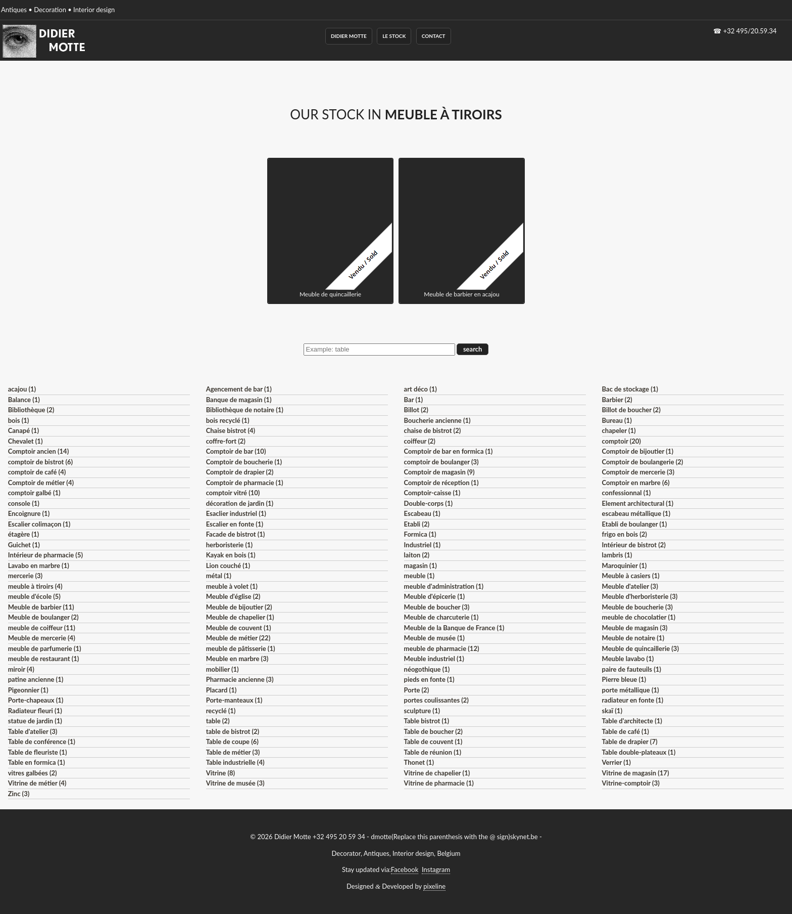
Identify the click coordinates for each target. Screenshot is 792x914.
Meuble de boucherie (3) (637, 607)
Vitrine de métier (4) (37, 783)
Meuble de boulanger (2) (43, 617)
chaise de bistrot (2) (432, 430)
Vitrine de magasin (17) (635, 773)
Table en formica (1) (36, 762)
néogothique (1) (427, 669)
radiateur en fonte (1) (633, 700)
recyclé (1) (221, 711)
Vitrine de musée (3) (235, 783)
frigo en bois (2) (624, 534)
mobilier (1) (222, 669)
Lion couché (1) (228, 565)
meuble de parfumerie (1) (44, 648)
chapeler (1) (619, 430)
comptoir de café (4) (37, 472)
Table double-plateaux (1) (639, 752)
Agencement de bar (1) (239, 389)
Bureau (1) (617, 420)
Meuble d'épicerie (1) (434, 596)
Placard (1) (221, 690)
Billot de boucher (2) (631, 410)
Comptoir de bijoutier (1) (637, 451)
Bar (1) (413, 400)
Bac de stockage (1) (630, 389)
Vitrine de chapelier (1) (437, 773)
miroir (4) (21, 669)
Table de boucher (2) (433, 731)
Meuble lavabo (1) (628, 659)
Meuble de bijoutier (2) (239, 607)
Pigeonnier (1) (28, 690)
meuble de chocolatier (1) (639, 617)
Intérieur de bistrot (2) (634, 545)
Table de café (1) (625, 731)
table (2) (218, 721)
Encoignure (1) (29, 513)
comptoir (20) (621, 441)
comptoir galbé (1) (34, 493)
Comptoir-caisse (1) (432, 493)
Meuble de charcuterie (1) (441, 617)
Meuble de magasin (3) (635, 628)
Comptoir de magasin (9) (439, 472)
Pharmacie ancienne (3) (240, 679)
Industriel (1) (422, 545)
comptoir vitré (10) (233, 493)
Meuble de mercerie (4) (41, 638)
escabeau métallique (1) (636, 513)
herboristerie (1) (229, 545)
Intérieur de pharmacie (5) (45, 555)
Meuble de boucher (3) (437, 607)
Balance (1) (24, 400)
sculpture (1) (422, 711)
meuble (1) (419, 576)
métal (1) (218, 576)
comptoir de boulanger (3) (441, 462)
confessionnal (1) (626, 493)
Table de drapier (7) (630, 741)
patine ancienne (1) (36, 679)
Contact (433, 36)
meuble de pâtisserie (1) (240, 648)
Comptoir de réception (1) (441, 482)
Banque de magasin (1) (239, 400)
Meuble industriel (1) (434, 659)
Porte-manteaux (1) (234, 700)
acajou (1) (22, 389)
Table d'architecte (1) (632, 721)
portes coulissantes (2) (436, 700)
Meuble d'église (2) (233, 596)
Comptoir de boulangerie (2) (642, 462)
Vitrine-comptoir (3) (631, 783)
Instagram (436, 869)
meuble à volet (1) (232, 586)
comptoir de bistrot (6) (40, 462)
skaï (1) (612, 711)
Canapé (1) (23, 430)
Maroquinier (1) (624, 565)
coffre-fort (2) (225, 441)
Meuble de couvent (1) (238, 628)
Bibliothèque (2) (31, 410)
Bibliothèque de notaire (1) (244, 410)
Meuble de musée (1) (434, 638)
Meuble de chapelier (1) (240, 617)
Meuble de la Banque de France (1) (454, 628)
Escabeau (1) (422, 513)
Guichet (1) (24, 545)
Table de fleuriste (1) (37, 752)
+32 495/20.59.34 (750, 31)
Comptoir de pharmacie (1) (244, 482)
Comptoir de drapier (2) (240, 472)
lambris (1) (617, 555)
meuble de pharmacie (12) (441, 648)
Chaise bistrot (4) (231, 430)
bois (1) (18, 420)
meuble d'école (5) (34, 596)
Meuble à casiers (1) (631, 576)
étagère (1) (23, 534)
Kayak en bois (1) (231, 555)
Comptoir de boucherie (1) (244, 462)
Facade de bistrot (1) (235, 534)
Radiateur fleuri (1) (35, 711)
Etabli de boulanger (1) (634, 524)
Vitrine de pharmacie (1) (439, 783)
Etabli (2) (416, 524)
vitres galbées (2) (32, 773)
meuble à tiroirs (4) (35, 586)
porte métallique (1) (630, 690)
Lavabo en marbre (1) (38, 565)
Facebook (404, 869)
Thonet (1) (419, 762)
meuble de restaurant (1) (43, 659)
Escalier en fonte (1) (234, 524)
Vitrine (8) (220, 773)
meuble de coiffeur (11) (41, 628)
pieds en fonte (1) (429, 679)
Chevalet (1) (25, 441)
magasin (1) (420, 565)
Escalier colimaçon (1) (39, 524)
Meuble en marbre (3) (237, 659)
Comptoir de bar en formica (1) (448, 451)
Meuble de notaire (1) (633, 638)
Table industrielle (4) (235, 762)
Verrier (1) (616, 762)
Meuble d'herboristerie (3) (640, 596)
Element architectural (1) (637, 503)
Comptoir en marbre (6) (636, 482)
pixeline (434, 886)
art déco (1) (420, 389)
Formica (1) (420, 534)
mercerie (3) (25, 576)
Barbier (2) (617, 400)
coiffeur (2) (419, 441)
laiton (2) (417, 555)
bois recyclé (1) (228, 420)
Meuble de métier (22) (238, 638)
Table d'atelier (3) (33, 731)
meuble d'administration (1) (443, 586)
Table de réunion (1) (432, 752)
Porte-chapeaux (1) (36, 700)
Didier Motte (349, 36)
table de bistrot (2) (233, 731)
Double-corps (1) (428, 503)
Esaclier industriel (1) (236, 513)
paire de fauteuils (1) (631, 669)
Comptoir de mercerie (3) (638, 472)
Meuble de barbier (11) (41, 607)
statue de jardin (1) (35, 721)
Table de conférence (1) (41, 741)
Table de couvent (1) (433, 741)
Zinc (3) (19, 794)
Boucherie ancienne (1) (437, 420)
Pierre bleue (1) (624, 679)
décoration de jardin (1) (239, 503)
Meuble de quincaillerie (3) (640, 648)
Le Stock (394, 36)
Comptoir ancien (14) (38, 451)
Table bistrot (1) (427, 721)
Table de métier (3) (233, 752)
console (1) (23, 503)
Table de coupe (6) (232, 741)
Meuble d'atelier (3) (630, 586)
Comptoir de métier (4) (41, 482)
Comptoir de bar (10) (236, 451)
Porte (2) (416, 690)
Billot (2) (416, 410)
